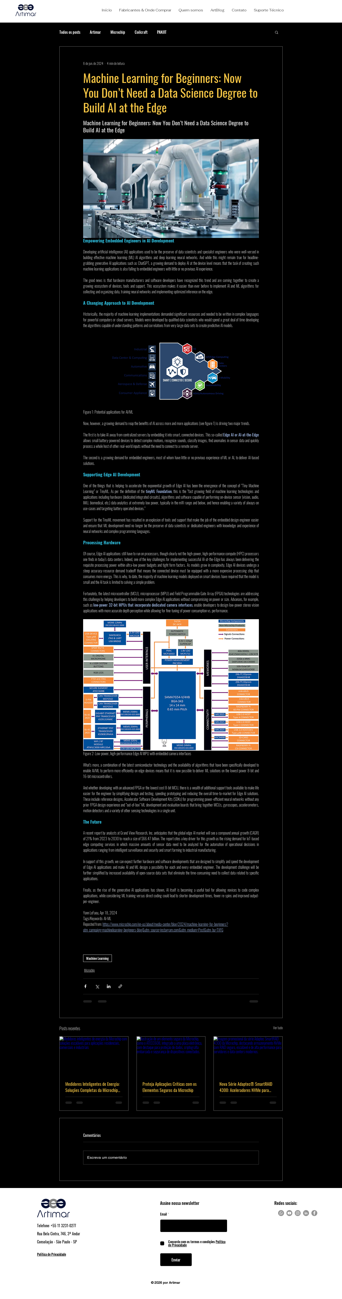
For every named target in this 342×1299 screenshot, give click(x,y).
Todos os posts (69, 32)
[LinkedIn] (306, 1213)
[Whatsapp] (281, 1213)
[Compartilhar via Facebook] (85, 986)
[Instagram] (298, 1213)
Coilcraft (141, 32)
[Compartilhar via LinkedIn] (108, 986)
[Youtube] (289, 1213)
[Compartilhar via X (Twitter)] (97, 986)
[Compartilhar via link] (120, 986)
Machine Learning (97, 958)
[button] (145, 10)
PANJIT (161, 32)
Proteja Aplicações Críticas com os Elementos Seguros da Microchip (169, 1087)
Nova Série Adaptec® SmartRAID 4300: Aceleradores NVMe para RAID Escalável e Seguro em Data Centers (245, 1087)
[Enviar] (176, 1259)
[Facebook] (314, 1213)
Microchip (117, 32)
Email (163, 1214)
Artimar (95, 32)
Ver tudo (278, 1027)
